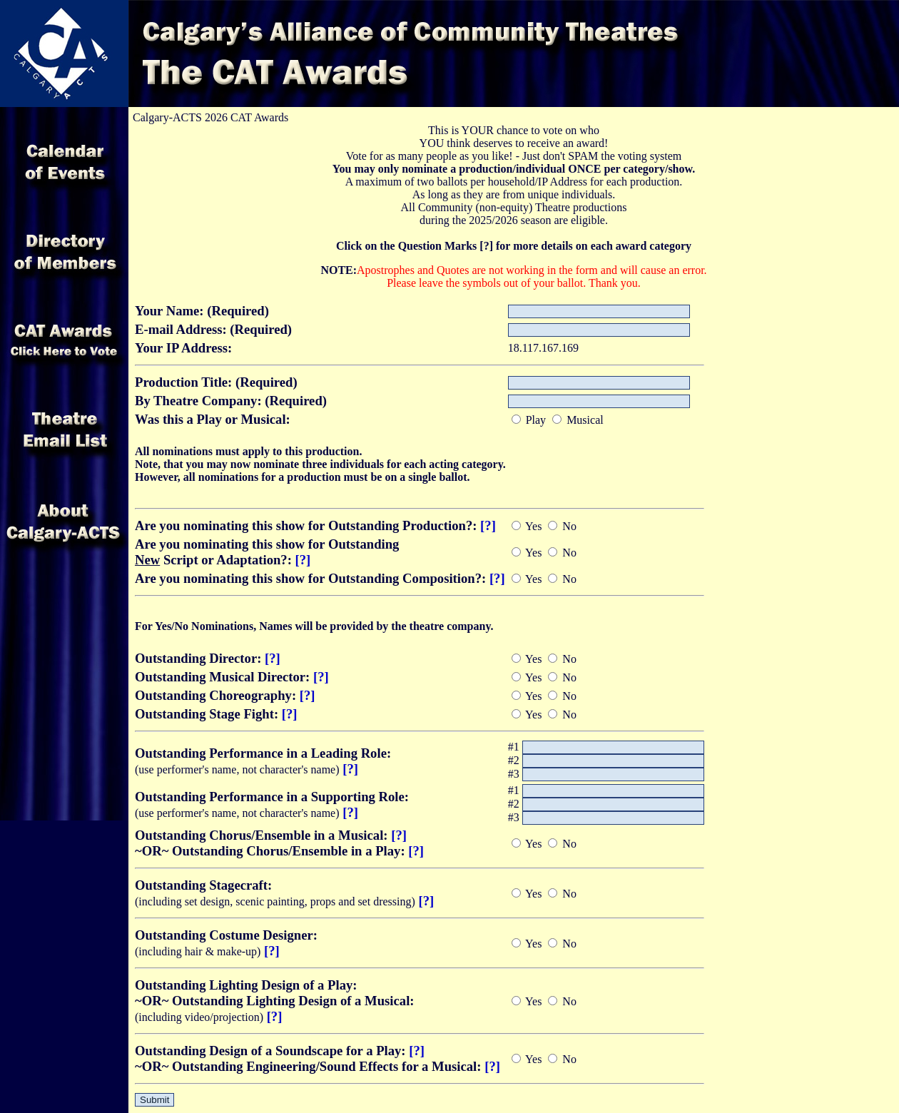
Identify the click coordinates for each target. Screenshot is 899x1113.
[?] (488, 525)
